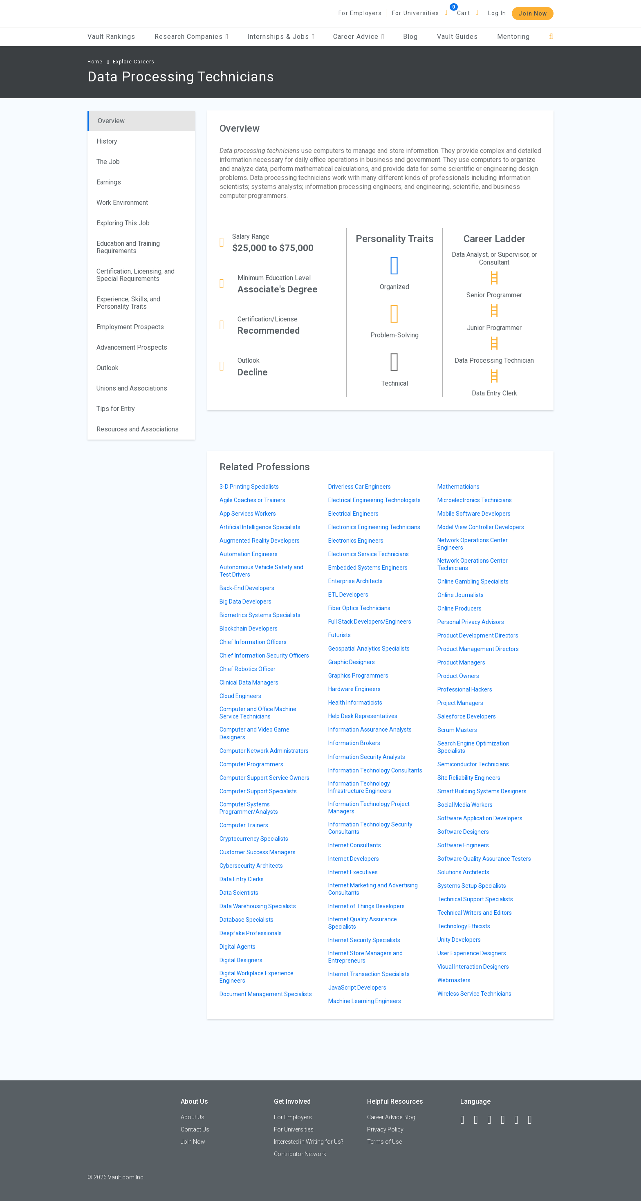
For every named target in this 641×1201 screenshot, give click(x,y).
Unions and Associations (131, 388)
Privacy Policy (385, 1129)
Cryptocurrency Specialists (254, 838)
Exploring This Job (123, 223)
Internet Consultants (354, 845)
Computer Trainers (244, 825)
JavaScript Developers (357, 987)
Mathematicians (458, 486)
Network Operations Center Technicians (472, 564)
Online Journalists (460, 595)
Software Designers (463, 831)
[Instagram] (506, 1120)
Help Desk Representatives (362, 716)
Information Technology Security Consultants (370, 828)
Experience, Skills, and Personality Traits (128, 302)
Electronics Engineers (355, 540)
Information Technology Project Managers (369, 808)
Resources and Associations (137, 429)
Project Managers (460, 703)
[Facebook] (466, 1120)
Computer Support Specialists (258, 791)
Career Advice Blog (391, 1117)
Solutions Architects (463, 872)
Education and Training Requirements (128, 247)
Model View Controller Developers (480, 527)
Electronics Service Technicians (368, 554)
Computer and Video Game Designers (254, 733)
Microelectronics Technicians (474, 500)
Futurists (339, 635)
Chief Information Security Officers (264, 655)
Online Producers (459, 608)
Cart (463, 13)
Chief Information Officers (253, 642)
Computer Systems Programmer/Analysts (249, 808)
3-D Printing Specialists (249, 486)
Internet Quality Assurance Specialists (362, 923)
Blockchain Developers (249, 628)
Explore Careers (134, 62)
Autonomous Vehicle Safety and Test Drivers (261, 571)
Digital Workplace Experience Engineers (257, 977)
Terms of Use (384, 1141)
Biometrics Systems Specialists (260, 615)
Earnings (108, 182)
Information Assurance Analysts (370, 729)
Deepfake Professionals (251, 933)
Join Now (532, 13)
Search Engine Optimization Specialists (473, 747)
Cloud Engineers (240, 696)
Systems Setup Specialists (471, 885)
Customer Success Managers (258, 852)
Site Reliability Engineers (468, 777)
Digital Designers (241, 960)
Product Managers (461, 662)
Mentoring (513, 36)
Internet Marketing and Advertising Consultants (373, 889)
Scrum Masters (457, 730)
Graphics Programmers (358, 675)
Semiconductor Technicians (473, 764)
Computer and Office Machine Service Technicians (258, 713)
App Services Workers (248, 513)
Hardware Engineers (354, 689)
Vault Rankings (111, 36)
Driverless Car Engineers (359, 486)
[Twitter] (493, 1120)
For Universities (415, 13)
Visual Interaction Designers (473, 966)
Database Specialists (246, 919)
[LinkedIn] (479, 1120)
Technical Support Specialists (475, 899)
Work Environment (122, 203)
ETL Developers (348, 594)
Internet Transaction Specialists (369, 974)
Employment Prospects (130, 327)
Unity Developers (459, 939)
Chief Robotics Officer (248, 669)
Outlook (107, 368)
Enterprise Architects (355, 581)
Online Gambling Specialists (473, 581)
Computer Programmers (251, 764)
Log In (497, 13)
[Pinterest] (520, 1120)
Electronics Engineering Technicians (374, 527)
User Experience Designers (471, 953)
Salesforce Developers (466, 716)
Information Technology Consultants (375, 770)
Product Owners (458, 676)
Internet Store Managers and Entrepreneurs (365, 957)
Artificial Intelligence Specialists (260, 527)
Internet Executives (353, 872)
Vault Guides (457, 36)
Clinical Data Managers (249, 682)
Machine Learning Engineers (364, 1001)
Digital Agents (238, 946)
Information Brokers (354, 743)
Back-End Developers (247, 588)
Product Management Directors (478, 649)
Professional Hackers (464, 689)
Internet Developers (353, 858)
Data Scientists (239, 892)
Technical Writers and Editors (474, 912)
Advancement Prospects (131, 347)
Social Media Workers (465, 804)
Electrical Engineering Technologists (374, 500)
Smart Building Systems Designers (482, 791)
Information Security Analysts (366, 757)
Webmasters (454, 980)
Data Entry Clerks (242, 879)
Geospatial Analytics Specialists (369, 648)
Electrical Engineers (353, 513)
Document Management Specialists (266, 994)
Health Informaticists (355, 702)
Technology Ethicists (463, 926)
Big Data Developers (245, 601)
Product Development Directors (477, 635)
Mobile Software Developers (474, 513)
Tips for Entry (115, 409)
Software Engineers (463, 845)
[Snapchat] (533, 1120)
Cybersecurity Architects (251, 865)
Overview (111, 121)
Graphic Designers (351, 662)
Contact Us (195, 1129)
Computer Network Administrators (264, 751)
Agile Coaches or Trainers (252, 500)
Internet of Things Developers (366, 906)
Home (95, 62)
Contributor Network (300, 1154)
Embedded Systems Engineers (368, 567)
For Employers (360, 13)
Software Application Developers (479, 818)
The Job (108, 162)
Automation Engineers (249, 554)
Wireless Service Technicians (474, 993)
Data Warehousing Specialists (258, 906)
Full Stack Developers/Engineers (369, 621)
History (106, 141)
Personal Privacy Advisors (470, 622)
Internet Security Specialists (364, 940)
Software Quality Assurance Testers (484, 858)
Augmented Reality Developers (260, 540)
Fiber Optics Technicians (359, 608)
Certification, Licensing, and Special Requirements (135, 275)
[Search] (551, 36)
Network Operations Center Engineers (472, 544)
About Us (192, 1117)
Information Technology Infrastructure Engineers (359, 787)
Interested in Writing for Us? (308, 1141)
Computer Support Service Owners (264, 777)
